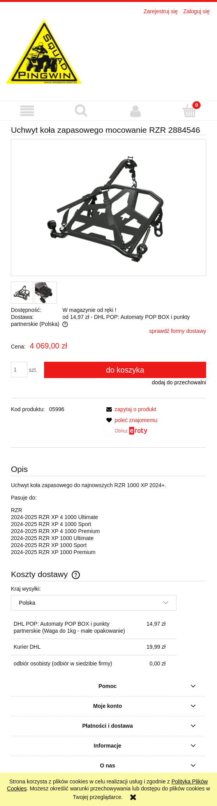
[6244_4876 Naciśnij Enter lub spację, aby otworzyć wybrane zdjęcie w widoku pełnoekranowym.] (108, 208)
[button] (27, 111)
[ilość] (19, 369)
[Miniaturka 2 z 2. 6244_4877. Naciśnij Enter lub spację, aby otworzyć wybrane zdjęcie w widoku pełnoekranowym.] (45, 292)
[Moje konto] (135, 111)
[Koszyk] (190, 110)
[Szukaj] (81, 110)
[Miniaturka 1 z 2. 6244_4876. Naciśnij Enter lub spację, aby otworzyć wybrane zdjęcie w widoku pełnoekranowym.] (22, 292)
